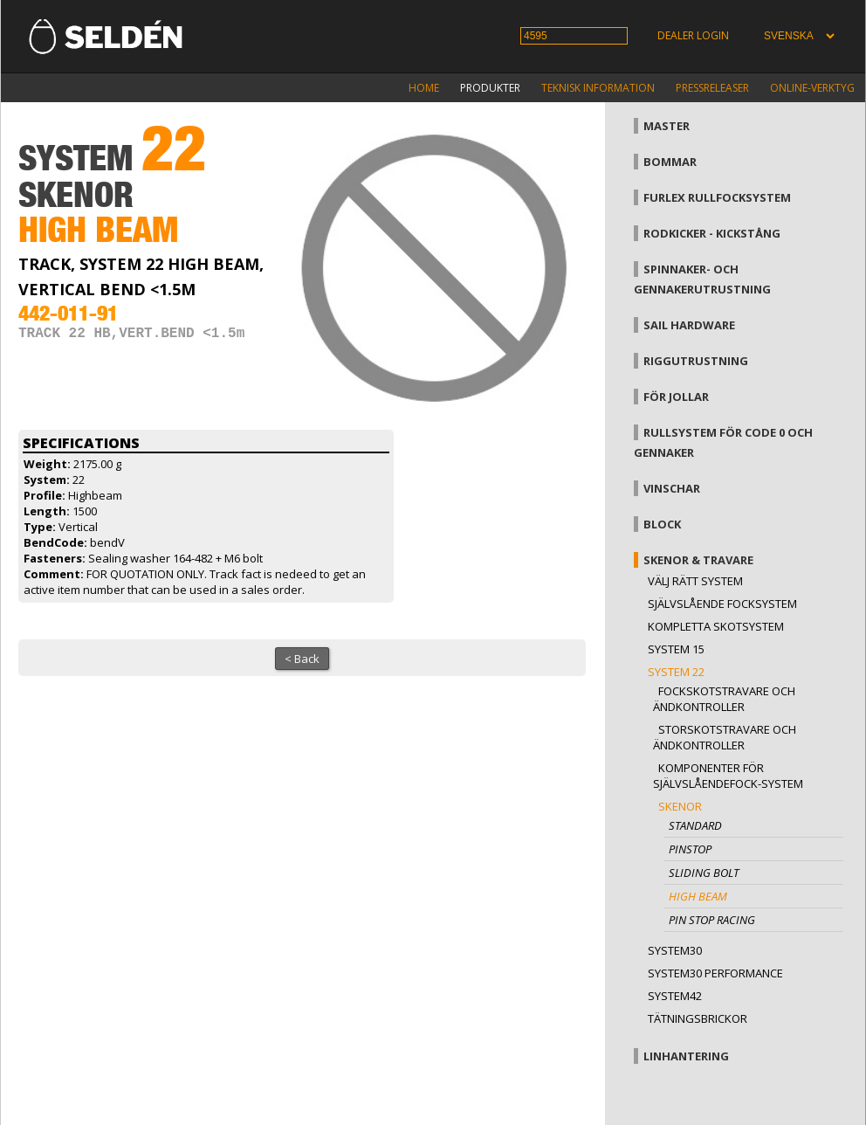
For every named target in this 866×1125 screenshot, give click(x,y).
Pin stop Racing (712, 920)
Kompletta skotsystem (716, 626)
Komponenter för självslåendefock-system (728, 775)
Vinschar (671, 488)
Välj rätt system (695, 581)
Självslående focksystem (722, 603)
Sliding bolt (704, 872)
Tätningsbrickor (697, 1018)
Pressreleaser (712, 87)
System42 (675, 996)
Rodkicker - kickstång (711, 233)
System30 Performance (715, 973)
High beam (698, 896)
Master (666, 126)
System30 (675, 950)
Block (662, 524)
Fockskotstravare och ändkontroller (724, 698)
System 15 (676, 649)
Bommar (670, 161)
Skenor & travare (698, 560)
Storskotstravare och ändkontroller (724, 737)
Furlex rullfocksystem (717, 197)
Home (424, 87)
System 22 (676, 672)
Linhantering (686, 1056)
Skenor (680, 806)
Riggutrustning (695, 361)
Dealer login (693, 35)
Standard (695, 825)
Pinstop (690, 849)
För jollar (676, 396)
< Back (302, 658)
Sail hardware (689, 325)
